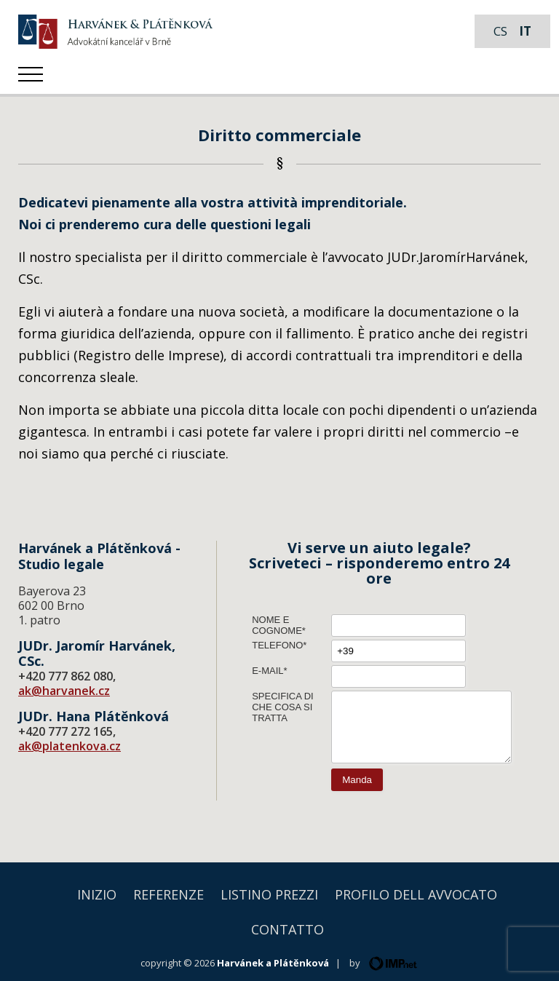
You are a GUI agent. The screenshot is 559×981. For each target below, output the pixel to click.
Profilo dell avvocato (416, 894)
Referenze (168, 894)
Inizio (96, 894)
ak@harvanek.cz (64, 691)
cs (500, 31)
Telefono (277, 645)
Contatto (287, 929)
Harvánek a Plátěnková (273, 962)
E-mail (267, 670)
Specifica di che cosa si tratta (283, 707)
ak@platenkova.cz (69, 746)
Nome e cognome (277, 625)
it (525, 31)
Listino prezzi (269, 894)
